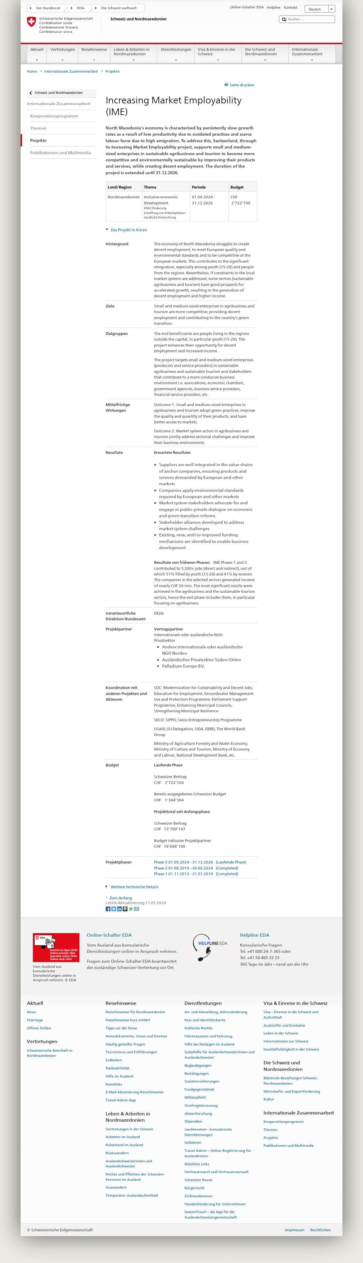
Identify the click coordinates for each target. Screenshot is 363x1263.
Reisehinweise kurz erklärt (128, 1020)
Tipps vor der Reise (121, 1028)
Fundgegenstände (199, 1089)
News (31, 1012)
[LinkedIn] (120, 908)
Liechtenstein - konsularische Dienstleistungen (208, 1132)
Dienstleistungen (176, 54)
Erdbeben (114, 1060)
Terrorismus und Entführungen (131, 1052)
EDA (80, 8)
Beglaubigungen (197, 1065)
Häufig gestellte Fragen (125, 1044)
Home (32, 71)
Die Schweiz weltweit (119, 8)
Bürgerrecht (194, 1188)
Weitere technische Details (134, 887)
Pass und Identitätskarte (204, 1020)
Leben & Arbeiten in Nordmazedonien (134, 54)
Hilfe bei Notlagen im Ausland (209, 1044)
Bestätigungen (196, 1073)
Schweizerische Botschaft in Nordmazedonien (49, 1052)
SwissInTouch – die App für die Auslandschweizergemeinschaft (210, 1214)
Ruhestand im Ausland (124, 1145)
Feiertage (35, 1020)
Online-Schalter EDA (109, 935)
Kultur (269, 1099)
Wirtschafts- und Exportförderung (292, 1091)
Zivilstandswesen (198, 1196)
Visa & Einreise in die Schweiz (218, 54)
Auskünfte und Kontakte (284, 1025)
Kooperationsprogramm (284, 1122)
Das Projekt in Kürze (128, 230)
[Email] (136, 908)
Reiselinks (114, 1084)
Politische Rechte (198, 1028)
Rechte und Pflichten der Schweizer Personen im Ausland (135, 1176)
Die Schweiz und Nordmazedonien (265, 54)
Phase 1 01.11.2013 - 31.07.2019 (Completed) (196, 874)
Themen (270, 1130)
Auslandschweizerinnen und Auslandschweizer (129, 1163)
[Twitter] (114, 908)
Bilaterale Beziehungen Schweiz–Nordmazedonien (291, 1080)
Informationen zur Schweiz (286, 1041)
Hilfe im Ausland (119, 1076)
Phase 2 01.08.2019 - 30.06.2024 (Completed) (196, 868)
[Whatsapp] (131, 908)
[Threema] (125, 908)
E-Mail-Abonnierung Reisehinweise (135, 1092)
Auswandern (116, 1187)
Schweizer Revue (198, 1180)
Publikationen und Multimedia (289, 1145)
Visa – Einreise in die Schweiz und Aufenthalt (291, 1014)
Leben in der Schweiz (281, 1033)
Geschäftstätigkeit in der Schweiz (291, 1049)
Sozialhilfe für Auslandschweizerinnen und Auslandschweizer (219, 1054)
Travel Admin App (121, 1100)
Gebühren (192, 1142)
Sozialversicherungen (201, 1081)
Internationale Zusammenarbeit (312, 54)
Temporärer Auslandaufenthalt (132, 1195)
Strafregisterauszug (201, 1105)
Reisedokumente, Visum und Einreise (136, 1036)
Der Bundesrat (48, 8)
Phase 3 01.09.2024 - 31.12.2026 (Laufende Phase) (200, 862)
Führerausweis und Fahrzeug (208, 1036)
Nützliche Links (196, 1164)
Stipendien (193, 1121)
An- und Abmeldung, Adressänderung (215, 1012)
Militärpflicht (195, 1097)
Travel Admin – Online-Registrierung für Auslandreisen (217, 1153)
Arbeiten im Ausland (123, 1137)
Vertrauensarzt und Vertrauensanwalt (216, 1172)
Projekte (271, 1137)
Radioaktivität (118, 1068)
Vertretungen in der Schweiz (129, 1129)
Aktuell (37, 54)
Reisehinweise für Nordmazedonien (135, 1012)
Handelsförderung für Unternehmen (214, 1204)
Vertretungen (62, 54)
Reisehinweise (94, 54)
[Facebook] (108, 908)
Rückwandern (117, 1153)
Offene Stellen (39, 1028)
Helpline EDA (255, 935)
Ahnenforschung (198, 1113)
